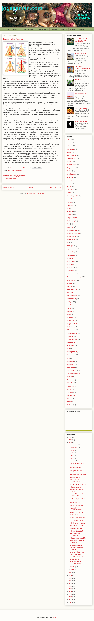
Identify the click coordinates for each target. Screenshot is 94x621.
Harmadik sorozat (72, 230)
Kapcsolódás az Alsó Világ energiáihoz (78, 494)
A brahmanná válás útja (77, 523)
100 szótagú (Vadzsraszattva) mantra (82, 67)
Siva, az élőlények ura (77, 552)
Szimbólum (70, 383)
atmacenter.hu (71, 158)
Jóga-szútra (70, 252)
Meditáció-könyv (72, 295)
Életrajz (72, 29)
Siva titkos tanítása (76, 528)
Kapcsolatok (70, 270)
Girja (68, 208)
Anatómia (70, 152)
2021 (70, 442)
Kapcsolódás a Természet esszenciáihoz (78, 499)
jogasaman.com (22, 8)
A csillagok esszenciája (77, 505)
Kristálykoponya (71, 280)
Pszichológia (71, 345)
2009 (70, 602)
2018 (70, 578)
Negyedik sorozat (72, 324)
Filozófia (69, 202)
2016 (70, 583)
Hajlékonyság (71, 221)
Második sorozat (72, 289)
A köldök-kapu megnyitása (78, 538)
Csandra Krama (71, 174)
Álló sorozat (70, 149)
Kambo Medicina (42, 29)
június (72, 453)
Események (16, 29)
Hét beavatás (71, 239)
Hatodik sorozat (71, 236)
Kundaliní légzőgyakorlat (77, 517)
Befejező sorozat (72, 164)
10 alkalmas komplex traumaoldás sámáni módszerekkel (81, 40)
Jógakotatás (70, 258)
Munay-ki (69, 311)
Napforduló (70, 317)
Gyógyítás (70, 214)
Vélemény (70, 392)
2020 (70, 573)
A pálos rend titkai (80, 53)
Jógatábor (70, 264)
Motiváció (70, 305)
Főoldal (7, 29)
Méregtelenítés (71, 299)
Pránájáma (11, 170)
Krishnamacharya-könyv (74, 277)
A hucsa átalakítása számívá (76, 471)
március (73, 461)
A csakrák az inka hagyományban (75, 562)
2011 (70, 597)
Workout (69, 401)
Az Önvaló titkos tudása (77, 515)
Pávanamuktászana (81, 121)
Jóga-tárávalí (71, 255)
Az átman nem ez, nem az (78, 484)
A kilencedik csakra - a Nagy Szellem (77, 541)
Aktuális (69, 146)
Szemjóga (70, 376)
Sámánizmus (71, 355)
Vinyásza (69, 398)
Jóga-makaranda (72, 249)
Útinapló (69, 389)
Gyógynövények (72, 218)
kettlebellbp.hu (71, 274)
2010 (70, 599)
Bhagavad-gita (71, 168)
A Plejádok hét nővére (77, 512)
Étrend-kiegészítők (72, 196)
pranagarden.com (72, 333)
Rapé (68, 348)
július (72, 450)
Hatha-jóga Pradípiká (73, 233)
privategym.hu (71, 342)
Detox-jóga (70, 177)
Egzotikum (70, 180)
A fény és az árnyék (76, 467)
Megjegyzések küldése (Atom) (35, 193)
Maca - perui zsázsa (81, 108)
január (72, 569)
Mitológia (69, 302)
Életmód (69, 183)
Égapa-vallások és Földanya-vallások (76, 555)
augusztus (73, 447)
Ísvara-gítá (70, 246)
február (72, 567)
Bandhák (69, 161)
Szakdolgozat (71, 367)
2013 (70, 591)
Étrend (69, 192)
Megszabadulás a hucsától (78, 474)
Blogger (55, 617)
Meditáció (70, 292)
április (72, 458)
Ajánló (69, 140)
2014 (70, 589)
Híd (68, 242)
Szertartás (70, 380)
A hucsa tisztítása (75, 487)
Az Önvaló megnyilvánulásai (76, 508)
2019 (70, 575)
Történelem (70, 386)
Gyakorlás (70, 211)
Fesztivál (69, 199)
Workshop (70, 405)
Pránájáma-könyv (72, 339)
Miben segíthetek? (29, 29)
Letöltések (81, 29)
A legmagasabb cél (76, 477)
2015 (70, 586)
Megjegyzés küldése (11, 178)
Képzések (54, 29)
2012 (70, 594)
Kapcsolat (63, 29)
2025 (70, 437)
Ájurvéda (69, 143)
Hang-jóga (70, 227)
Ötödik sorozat (71, 330)
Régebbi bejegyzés (54, 187)
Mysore (69, 314)
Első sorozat (70, 189)
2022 (70, 440)
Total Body (78, 80)
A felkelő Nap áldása (76, 525)
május (72, 455)
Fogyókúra (70, 205)
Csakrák (69, 171)
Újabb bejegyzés (8, 187)
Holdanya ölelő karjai (76, 520)
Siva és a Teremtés (76, 545)
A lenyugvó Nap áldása (77, 531)
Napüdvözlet (70, 320)
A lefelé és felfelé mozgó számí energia (77, 480)
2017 (70, 581)
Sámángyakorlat (72, 352)
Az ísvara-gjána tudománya (75, 534)
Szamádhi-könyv (72, 370)
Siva (68, 358)
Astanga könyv (71, 155)
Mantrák (69, 286)
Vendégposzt (71, 395)
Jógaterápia (70, 267)
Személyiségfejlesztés (73, 373)
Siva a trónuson (75, 559)
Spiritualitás (18, 170)
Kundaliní (69, 283)
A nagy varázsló (75, 502)
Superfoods (70, 364)
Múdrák (69, 308)
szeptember (74, 445)
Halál (68, 224)
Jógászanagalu (71, 261)
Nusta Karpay (71, 327)
